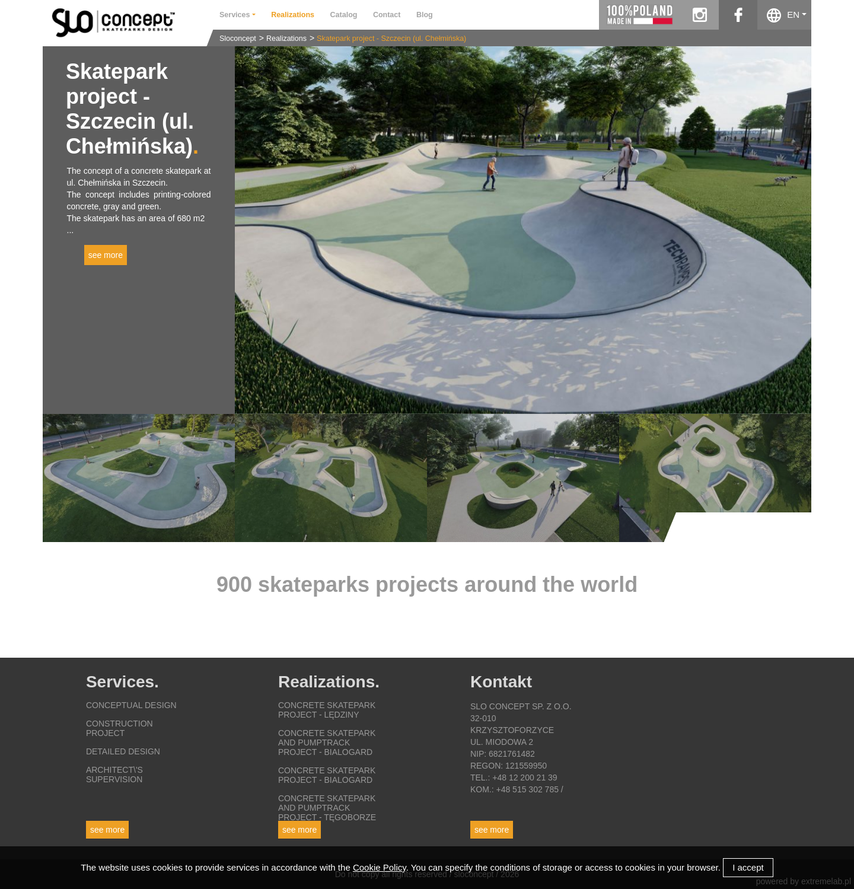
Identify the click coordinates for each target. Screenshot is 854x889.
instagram (699, 15)
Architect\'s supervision (114, 774)
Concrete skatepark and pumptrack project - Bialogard (326, 742)
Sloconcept (237, 38)
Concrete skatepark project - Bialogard (326, 775)
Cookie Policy (379, 867)
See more (107, 829)
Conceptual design (131, 705)
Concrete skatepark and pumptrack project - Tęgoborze (327, 808)
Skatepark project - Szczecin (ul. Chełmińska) (391, 38)
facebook (738, 15)
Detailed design (123, 751)
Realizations (286, 38)
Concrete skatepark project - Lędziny (326, 709)
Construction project (119, 728)
